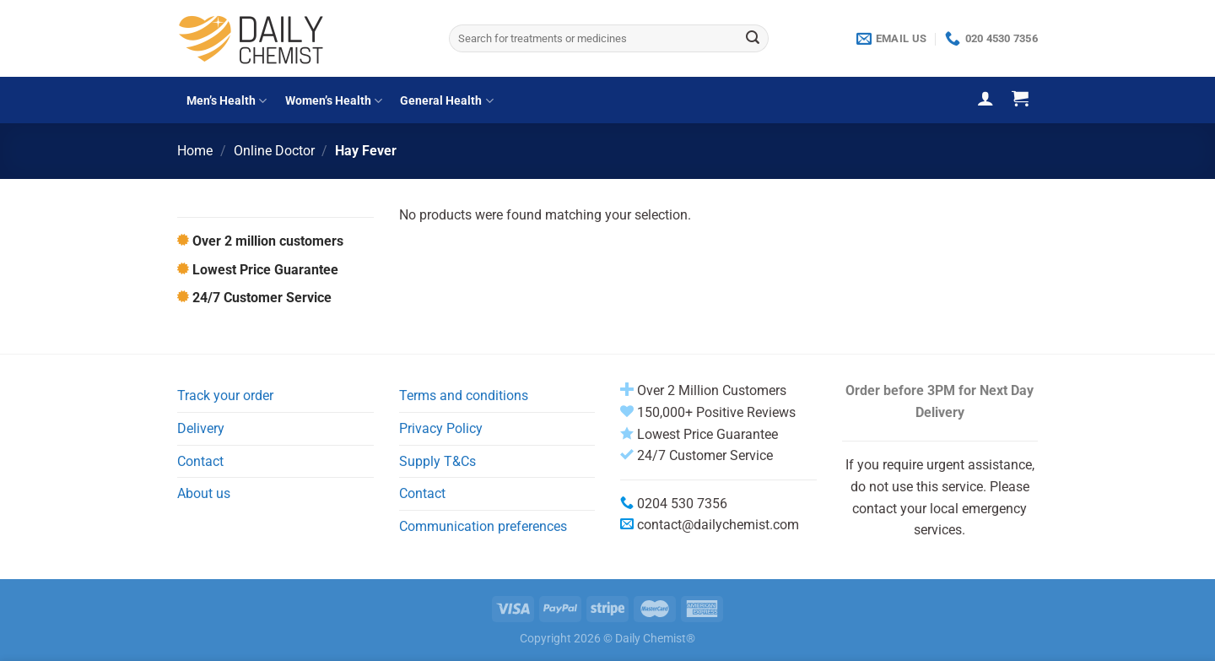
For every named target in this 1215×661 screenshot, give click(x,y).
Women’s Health (333, 101)
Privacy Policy (441, 428)
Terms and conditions (463, 395)
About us (203, 493)
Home (195, 151)
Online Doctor (274, 151)
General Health (446, 101)
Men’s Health (226, 101)
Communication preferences (483, 526)
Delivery (200, 428)
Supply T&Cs (437, 461)
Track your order (225, 395)
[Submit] (752, 38)
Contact (200, 461)
